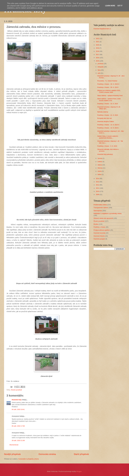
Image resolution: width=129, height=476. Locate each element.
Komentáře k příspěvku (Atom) (28, 459)
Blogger (79, 471)
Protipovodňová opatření (102, 230)
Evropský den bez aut (104, 118)
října (99, 70)
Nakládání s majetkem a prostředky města (107, 213)
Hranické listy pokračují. (105, 154)
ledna (100, 174)
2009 (98, 194)
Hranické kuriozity (99, 233)
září (99, 73)
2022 (98, 38)
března (100, 168)
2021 (98, 42)
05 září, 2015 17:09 (18, 426)
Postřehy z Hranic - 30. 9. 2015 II (108, 84)
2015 (98, 61)
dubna (100, 165)
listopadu (101, 67)
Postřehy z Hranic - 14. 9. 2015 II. (108, 125)
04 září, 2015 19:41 (18, 409)
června (100, 158)
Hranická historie (99, 236)
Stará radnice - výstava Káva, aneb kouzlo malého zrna (109, 99)
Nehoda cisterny (102, 112)
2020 (98, 45)
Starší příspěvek (81, 454)
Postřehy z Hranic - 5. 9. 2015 (107, 146)
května (100, 161)
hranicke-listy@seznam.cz (102, 29)
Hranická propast (99, 239)
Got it (119, 6)
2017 (98, 54)
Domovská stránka (47, 454)
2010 (98, 191)
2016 (98, 58)
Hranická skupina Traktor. (105, 121)
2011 (98, 188)
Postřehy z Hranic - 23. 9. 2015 (107, 104)
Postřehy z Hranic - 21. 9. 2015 (107, 115)
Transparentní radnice (101, 207)
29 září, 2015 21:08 (18, 440)
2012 (98, 185)
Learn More (110, 6)
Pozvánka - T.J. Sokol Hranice (107, 81)
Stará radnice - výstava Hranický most (109, 95)
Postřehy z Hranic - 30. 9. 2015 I (108, 87)
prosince (101, 63)
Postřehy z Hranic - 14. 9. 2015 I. (108, 128)
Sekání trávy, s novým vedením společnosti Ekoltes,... (107, 137)
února (100, 171)
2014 (98, 178)
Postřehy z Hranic (99, 227)
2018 (98, 51)
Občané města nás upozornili (103, 218)
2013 (98, 182)
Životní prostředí (16, 390)
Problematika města (100, 205)
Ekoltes (96, 224)
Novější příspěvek (12, 454)
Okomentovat (13, 445)
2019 (98, 48)
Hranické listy (17, 400)
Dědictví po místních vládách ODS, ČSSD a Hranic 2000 (109, 91)
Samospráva (98, 210)
